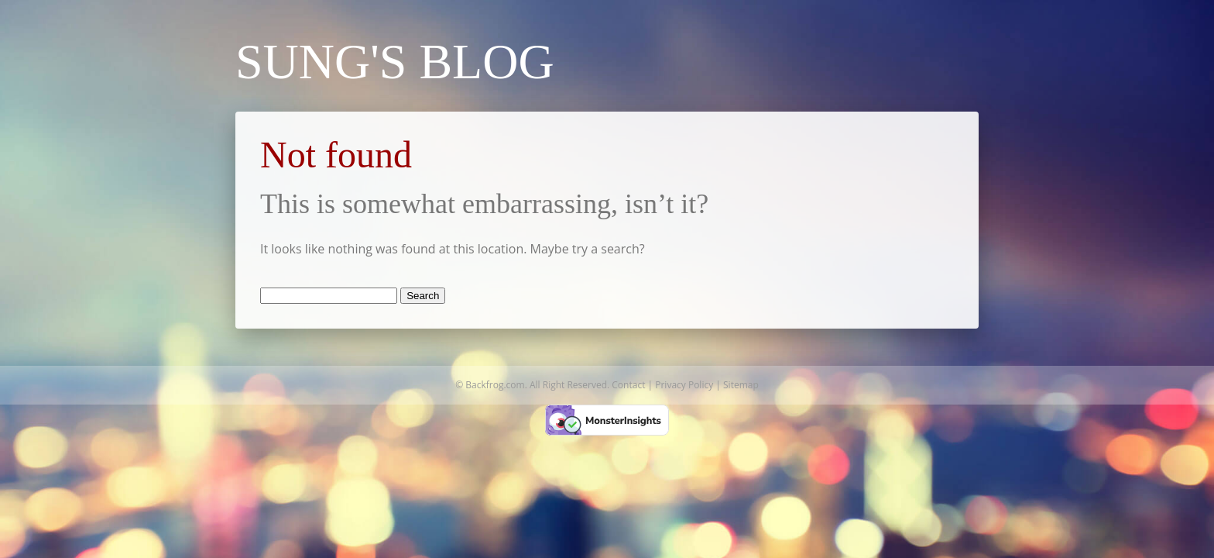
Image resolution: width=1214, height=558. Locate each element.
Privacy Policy (684, 384)
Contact (628, 384)
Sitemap (741, 384)
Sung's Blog (394, 61)
